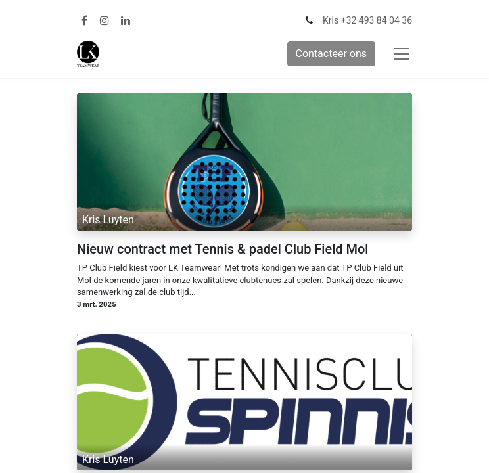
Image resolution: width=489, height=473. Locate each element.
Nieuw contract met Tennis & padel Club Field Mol (222, 249)
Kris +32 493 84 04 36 (367, 20)
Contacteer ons (331, 53)
